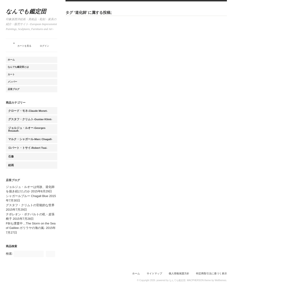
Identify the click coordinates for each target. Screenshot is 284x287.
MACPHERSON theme (199, 280)
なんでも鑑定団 (26, 11)
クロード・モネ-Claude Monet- (27, 110)
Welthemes (220, 280)
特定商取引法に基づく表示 (211, 273)
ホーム (11, 59)
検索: (9, 253)
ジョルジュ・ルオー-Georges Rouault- (26, 129)
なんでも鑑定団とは (18, 67)
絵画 (11, 165)
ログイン (44, 46)
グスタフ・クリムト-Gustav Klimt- (30, 119)
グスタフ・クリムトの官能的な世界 (30, 205)
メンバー (12, 81)
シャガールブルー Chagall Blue (27, 196)
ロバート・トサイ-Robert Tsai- (27, 147)
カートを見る (22, 44)
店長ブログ (13, 89)
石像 (11, 156)
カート (11, 74)
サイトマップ (154, 273)
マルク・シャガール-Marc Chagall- (30, 139)
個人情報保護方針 (179, 273)
